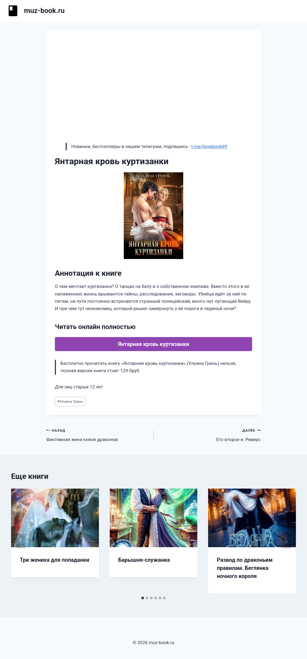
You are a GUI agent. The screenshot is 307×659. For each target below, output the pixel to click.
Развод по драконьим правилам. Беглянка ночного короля (244, 568)
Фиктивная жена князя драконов (97, 434)
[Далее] (286, 541)
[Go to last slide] (21, 541)
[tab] (142, 598)
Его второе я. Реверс (209, 434)
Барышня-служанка (144, 560)
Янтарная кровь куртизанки (153, 344)
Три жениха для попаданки (54, 560)
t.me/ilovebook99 (209, 146)
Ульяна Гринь (70, 401)
